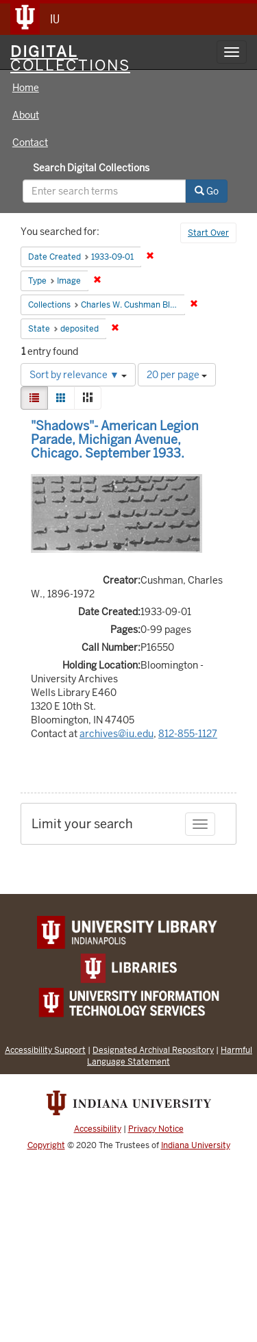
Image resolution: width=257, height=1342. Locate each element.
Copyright (46, 1145)
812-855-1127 (187, 734)
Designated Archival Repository (153, 1050)
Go (207, 191)
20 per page (177, 375)
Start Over (208, 232)
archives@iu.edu (116, 734)
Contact (30, 142)
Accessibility (97, 1128)
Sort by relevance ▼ (78, 375)
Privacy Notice (156, 1128)
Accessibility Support (45, 1050)
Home (25, 88)
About (25, 115)
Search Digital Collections (91, 168)
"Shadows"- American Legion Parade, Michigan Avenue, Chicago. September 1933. (115, 439)
